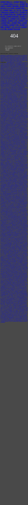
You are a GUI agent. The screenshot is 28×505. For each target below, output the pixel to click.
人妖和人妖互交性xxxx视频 (15, 88)
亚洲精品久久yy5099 (5, 177)
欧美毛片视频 (18, 219)
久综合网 (10, 91)
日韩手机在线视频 (11, 167)
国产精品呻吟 (22, 200)
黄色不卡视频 (20, 272)
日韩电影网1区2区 (8, 291)
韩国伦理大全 (9, 228)
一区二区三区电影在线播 (10, 74)
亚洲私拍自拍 (2, 269)
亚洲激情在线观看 (11, 247)
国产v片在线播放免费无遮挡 (20, 183)
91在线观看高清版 (8, 125)
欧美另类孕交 (25, 73)
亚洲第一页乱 (16, 251)
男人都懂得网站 (16, 278)
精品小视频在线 (6, 89)
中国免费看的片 (21, 83)
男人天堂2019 (20, 193)
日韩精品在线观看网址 (13, 169)
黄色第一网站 (20, 101)
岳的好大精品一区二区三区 (20, 286)
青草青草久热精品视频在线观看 (22, 154)
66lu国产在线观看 (19, 69)
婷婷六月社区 (11, 306)
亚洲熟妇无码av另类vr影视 (18, 137)
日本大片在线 (2, 291)
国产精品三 (5, 119)
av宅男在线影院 (23, 197)
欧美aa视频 (13, 108)
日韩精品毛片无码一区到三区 (11, 209)
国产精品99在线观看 (17, 269)
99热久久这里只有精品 (15, 203)
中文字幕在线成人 (10, 307)
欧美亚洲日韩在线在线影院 (7, 165)
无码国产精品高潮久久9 (19, 247)
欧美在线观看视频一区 (23, 285)
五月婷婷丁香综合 (21, 313)
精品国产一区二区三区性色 (14, 103)
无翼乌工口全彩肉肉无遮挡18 (17, 73)
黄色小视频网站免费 (19, 248)
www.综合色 (6, 72)
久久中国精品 (14, 119)
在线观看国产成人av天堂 (16, 225)
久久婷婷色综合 (6, 85)
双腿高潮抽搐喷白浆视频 (10, 299)
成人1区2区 (9, 181)
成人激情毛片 (19, 254)
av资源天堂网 (11, 137)
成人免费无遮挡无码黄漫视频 (12, 96)
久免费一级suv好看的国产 (11, 130)
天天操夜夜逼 (22, 81)
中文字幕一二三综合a (16, 160)
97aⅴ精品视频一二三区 (17, 253)
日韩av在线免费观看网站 (20, 201)
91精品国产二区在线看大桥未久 (6, 156)
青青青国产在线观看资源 (5, 90)
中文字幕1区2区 (7, 75)
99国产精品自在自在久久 (13, 215)
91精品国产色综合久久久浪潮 (10, 142)
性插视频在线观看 (17, 276)
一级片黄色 (25, 88)
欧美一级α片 (7, 150)
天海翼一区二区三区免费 (5, 136)
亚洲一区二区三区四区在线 (22, 226)
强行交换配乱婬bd (3, 151)
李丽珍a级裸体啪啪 (14, 216)
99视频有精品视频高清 (8, 212)
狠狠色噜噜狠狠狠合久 (8, 193)
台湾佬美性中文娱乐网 (11, 264)
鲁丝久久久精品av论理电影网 (13, 101)
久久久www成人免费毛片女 (10, 295)
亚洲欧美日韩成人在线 (21, 277)
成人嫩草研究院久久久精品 (6, 236)
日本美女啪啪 (5, 129)
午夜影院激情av (21, 242)
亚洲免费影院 (6, 175)
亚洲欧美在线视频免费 (11, 217)
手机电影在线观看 (23, 303)
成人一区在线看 (19, 202)
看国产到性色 (19, 75)
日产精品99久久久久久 (4, 247)
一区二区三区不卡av (7, 69)
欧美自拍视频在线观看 (23, 306)
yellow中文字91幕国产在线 (14, 242)
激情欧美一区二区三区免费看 (20, 187)
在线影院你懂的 (9, 95)
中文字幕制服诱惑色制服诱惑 (20, 297)
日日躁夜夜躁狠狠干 (7, 258)
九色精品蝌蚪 (10, 149)
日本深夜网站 (12, 109)
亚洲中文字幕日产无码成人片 (16, 314)
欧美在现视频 (18, 266)
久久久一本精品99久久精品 (20, 249)
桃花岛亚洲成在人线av (12, 154)
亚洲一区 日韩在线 (15, 227)
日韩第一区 (8, 147)
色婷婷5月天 (24, 234)
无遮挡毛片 (4, 97)
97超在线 (18, 151)
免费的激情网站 (3, 160)
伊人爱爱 (25, 268)
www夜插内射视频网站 (9, 70)
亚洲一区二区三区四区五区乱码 (9, 122)
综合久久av (3, 183)
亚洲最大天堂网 (5, 170)
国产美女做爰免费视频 (12, 207)
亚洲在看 (21, 278)
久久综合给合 (23, 312)
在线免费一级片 (8, 148)
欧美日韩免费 (7, 137)
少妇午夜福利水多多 (4, 319)
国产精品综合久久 (11, 210)
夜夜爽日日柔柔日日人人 (5, 321)
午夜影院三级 (9, 97)
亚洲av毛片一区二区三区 (22, 126)
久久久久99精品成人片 (21, 215)
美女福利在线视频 (6, 251)
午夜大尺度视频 (6, 274)
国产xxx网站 (5, 73)
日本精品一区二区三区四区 (14, 296)
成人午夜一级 (8, 290)
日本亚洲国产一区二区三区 (13, 192)
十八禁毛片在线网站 (17, 111)
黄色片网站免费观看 (20, 288)
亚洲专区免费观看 (9, 99)
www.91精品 (22, 133)
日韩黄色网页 (4, 208)
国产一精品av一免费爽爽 (11, 305)
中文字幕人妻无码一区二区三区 (5, 157)
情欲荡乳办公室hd (8, 285)
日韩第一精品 (16, 159)
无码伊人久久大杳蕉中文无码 (9, 278)
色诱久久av (6, 131)
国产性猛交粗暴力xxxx (7, 127)
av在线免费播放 (14, 141)
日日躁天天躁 (5, 300)
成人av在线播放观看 (24, 151)
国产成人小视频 (6, 103)
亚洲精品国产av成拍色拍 (4, 273)
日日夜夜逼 (15, 178)
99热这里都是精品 (6, 265)
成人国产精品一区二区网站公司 (10, 286)
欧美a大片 (11, 80)
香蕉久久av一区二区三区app (11, 171)
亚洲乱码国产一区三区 (22, 270)
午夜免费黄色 (18, 197)
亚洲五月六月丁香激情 (7, 141)
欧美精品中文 (22, 301)
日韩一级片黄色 (16, 210)
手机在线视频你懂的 (8, 138)
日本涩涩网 (20, 177)
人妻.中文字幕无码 (3, 307)
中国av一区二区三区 (15, 93)
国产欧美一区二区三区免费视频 (8, 298)
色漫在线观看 (4, 118)
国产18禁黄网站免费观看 (17, 198)
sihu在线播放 (15, 239)
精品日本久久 (6, 280)
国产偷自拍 (16, 78)
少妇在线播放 (16, 280)
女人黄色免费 (11, 67)
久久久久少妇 (18, 133)
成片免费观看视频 (18, 74)
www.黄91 (20, 147)
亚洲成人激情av (10, 163)
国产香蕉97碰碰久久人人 (15, 97)
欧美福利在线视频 (13, 150)
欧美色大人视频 (19, 224)
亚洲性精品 (16, 218)
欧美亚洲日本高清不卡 (12, 288)
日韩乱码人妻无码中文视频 (19, 268)
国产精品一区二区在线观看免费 (10, 153)
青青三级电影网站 (8, 283)
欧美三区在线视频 (22, 227)
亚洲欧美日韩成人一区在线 (16, 175)
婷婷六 (20, 121)
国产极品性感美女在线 (12, 128)
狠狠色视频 (3, 234)
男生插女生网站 (11, 111)
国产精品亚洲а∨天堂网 (4, 107)
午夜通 (14, 107)
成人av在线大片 (16, 294)
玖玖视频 (19, 283)
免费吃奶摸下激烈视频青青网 (7, 235)
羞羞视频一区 (18, 82)
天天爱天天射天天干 (19, 155)
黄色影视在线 (14, 254)
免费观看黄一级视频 (19, 246)
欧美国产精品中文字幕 (9, 116)
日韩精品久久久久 (23, 158)
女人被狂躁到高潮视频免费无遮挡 (8, 78)
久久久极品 (10, 72)
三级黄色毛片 (7, 293)
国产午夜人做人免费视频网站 (8, 98)
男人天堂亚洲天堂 (9, 206)
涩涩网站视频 (6, 134)
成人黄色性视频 (17, 140)
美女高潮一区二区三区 (7, 143)
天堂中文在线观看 (4, 128)
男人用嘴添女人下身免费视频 (18, 184)
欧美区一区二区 (11, 319)
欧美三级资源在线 (4, 318)
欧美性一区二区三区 (11, 155)
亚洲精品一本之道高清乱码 (18, 307)
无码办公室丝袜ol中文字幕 (16, 157)
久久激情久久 (11, 134)
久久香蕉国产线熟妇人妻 (10, 320)
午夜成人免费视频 (11, 289)
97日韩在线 (10, 77)
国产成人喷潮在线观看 (21, 141)
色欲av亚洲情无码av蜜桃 (9, 182)
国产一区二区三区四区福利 (19, 287)
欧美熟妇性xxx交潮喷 (23, 165)
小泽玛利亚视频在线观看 (22, 280)
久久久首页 (2, 161)
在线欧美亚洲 (11, 265)
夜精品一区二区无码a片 (23, 103)
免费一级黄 (20, 251)
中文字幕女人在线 (24, 266)
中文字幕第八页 (14, 94)
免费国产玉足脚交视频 (11, 201)
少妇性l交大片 (16, 319)
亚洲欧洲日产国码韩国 (15, 285)
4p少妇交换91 (8, 231)
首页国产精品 (15, 132)
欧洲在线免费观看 (9, 144)
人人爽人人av (12, 161)
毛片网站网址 (7, 102)
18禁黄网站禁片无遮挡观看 (6, 314)
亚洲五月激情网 (17, 109)
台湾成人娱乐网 (20, 112)
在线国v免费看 (17, 161)
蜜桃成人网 (10, 178)
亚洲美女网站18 (11, 230)
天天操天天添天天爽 (15, 199)
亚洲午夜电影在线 (12, 92)
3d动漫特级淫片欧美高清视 (6, 94)
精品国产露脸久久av (8, 262)
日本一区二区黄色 (7, 257)
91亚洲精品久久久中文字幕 (10, 297)
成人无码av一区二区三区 (13, 211)
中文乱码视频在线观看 (14, 79)
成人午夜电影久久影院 (23, 186)
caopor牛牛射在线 (10, 218)
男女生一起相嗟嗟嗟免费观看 (13, 272)
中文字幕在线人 (19, 194)
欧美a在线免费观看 (11, 267)
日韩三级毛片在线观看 (14, 147)
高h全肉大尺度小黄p (4, 91)
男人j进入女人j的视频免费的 (19, 298)
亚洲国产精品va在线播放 (4, 189)
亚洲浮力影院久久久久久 (21, 139)
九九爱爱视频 (13, 127)
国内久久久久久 (13, 257)
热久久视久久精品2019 (6, 64)
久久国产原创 (9, 119)
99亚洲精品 (15, 134)
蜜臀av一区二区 (16, 121)
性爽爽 (21, 88)
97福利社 (23, 245)
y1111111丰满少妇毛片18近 (18, 230)
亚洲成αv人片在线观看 (22, 78)
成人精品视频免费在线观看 (22, 300)
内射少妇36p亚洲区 (21, 124)
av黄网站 (16, 240)
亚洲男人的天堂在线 (12, 81)
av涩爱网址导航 (13, 224)
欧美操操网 (3, 277)
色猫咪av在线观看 (18, 76)
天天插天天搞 (25, 220)
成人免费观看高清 (8, 108)
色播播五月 (24, 144)
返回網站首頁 (7, 50)
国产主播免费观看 (13, 90)
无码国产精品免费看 (11, 140)
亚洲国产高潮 (21, 180)
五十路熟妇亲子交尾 (3, 210)
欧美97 (9, 106)
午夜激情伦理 (21, 146)
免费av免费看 (11, 280)
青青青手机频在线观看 (21, 302)
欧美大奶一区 (10, 304)
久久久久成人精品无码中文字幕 (15, 135)
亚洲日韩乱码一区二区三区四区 (10, 86)
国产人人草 (12, 195)
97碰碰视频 (11, 251)
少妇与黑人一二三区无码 (12, 202)
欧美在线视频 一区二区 (11, 245)
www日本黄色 (10, 220)
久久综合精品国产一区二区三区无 (9, 162)
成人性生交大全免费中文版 (17, 275)
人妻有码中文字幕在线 (20, 171)
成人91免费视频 (20, 304)
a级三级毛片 (3, 231)
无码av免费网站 (9, 310)
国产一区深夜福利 (19, 162)
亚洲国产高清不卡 (8, 191)
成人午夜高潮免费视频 (23, 294)
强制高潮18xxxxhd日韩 (20, 257)
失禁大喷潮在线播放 (23, 138)
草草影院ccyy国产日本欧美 (15, 290)
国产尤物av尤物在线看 (16, 284)
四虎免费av (3, 214)
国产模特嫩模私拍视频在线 (20, 64)
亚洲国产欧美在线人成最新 (14, 303)
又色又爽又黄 (23, 212)
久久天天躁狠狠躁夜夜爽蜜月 (12, 151)
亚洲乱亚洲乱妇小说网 (4, 77)
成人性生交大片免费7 (13, 110)
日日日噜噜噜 (20, 220)
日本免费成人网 (9, 292)
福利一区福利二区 (13, 75)
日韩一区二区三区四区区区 (22, 244)
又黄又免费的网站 (20, 261)
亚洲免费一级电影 (15, 244)
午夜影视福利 (8, 158)
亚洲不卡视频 (24, 104)
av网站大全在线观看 (13, 168)
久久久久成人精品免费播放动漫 (10, 200)
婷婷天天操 (15, 304)
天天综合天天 (13, 69)
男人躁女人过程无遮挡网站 (17, 65)
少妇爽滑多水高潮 (15, 283)
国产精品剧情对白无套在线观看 (20, 217)
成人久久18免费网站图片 (15, 158)
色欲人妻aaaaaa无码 (23, 160)
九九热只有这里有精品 (4, 166)
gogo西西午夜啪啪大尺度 (23, 159)
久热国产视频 (13, 258)
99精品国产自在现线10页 (21, 168)
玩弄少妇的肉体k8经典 (5, 246)
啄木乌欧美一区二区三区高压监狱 (7, 121)
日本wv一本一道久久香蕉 (9, 287)
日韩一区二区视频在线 (23, 70)
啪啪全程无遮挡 (21, 281)
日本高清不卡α (7, 238)
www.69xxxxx (2, 88)
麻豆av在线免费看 (12, 117)
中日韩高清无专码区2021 (8, 198)
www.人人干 (22, 95)
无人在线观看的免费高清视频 (14, 85)
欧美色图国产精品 (22, 77)
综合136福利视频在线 (4, 71)
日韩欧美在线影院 (21, 239)
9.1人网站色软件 (19, 86)
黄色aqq (25, 150)
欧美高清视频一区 (15, 180)
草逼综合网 (2, 238)
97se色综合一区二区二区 (6, 204)
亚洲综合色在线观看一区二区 (17, 228)
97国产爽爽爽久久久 (20, 262)
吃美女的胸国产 (6, 261)
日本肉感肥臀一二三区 (4, 187)
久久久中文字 (5, 207)
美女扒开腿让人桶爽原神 (14, 196)
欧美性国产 (12, 76)
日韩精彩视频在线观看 (10, 62)
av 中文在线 (13, 152)
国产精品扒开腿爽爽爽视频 (19, 87)
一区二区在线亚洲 (21, 310)
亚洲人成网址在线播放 (17, 318)
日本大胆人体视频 (7, 240)
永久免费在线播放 (10, 223)
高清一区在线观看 (19, 104)
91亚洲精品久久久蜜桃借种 (10, 133)
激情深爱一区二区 (8, 248)
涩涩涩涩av (15, 116)
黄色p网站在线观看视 (11, 259)
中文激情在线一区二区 (4, 267)
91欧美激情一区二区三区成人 (5, 152)
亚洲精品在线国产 (16, 114)
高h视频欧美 (4, 96)
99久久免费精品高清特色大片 (15, 176)
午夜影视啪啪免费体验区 (22, 190)
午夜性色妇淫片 (20, 191)
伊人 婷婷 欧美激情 (21, 211)
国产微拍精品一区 (11, 187)
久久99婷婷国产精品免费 (22, 291)
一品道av (17, 81)
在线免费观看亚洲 (13, 102)
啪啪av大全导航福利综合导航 (10, 214)
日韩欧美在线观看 (5, 288)
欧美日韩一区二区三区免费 (15, 204)
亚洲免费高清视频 (10, 275)
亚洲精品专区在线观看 (8, 188)
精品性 (21, 233)
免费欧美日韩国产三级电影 (22, 188)
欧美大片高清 (9, 66)
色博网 (25, 184)
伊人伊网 (6, 106)
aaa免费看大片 (11, 123)
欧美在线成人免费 (14, 255)
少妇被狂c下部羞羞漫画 (7, 263)
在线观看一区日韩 (10, 184)
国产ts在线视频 (12, 173)
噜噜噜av (1, 163)
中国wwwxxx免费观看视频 (20, 170)
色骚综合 (23, 65)
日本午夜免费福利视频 (12, 115)
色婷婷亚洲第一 (4, 223)
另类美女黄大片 (6, 123)
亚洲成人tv (22, 263)
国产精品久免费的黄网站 (6, 219)
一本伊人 (18, 96)
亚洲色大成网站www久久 (11, 120)
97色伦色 (10, 160)
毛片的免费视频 (3, 148)
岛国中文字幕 (24, 162)
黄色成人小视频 (8, 88)
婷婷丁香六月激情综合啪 (19, 295)
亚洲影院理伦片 (8, 277)
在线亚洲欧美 (18, 142)
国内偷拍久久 (11, 83)
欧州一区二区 (16, 195)
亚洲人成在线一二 (24, 209)
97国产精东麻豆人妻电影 (18, 136)
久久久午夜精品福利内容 (19, 259)
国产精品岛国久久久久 (4, 155)
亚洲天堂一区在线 (18, 245)
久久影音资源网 (20, 134)
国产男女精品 (6, 92)
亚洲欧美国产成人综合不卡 (22, 292)
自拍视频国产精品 (15, 172)
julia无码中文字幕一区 (4, 221)
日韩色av (10, 175)
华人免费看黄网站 (21, 132)
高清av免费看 (18, 305)
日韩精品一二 (2, 150)
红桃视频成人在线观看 (23, 106)
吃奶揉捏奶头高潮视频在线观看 (21, 293)
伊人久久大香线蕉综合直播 (20, 130)
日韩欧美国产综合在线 (10, 159)
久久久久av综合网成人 (9, 308)
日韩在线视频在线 (15, 77)
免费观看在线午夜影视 (20, 258)
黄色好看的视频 (21, 156)
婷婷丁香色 (25, 191)
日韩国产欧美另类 (5, 302)
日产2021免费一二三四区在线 (6, 254)
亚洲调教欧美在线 (4, 101)
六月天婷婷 (24, 228)
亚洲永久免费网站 (19, 273)
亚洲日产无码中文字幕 (6, 196)
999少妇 (3, 182)
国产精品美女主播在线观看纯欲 (6, 93)
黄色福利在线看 (16, 98)
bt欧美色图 (23, 157)
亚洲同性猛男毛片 (7, 233)
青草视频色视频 (15, 235)
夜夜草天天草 (18, 102)
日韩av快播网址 (6, 63)
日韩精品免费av (13, 125)
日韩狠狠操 (25, 134)
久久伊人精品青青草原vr (5, 195)
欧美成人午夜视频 (3, 316)
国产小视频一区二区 (7, 203)
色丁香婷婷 (6, 163)
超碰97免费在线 (6, 252)
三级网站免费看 (5, 272)
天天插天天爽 (15, 220)
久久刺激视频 (6, 312)
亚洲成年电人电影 (7, 168)
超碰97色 (20, 206)
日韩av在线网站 (14, 112)
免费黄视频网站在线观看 (21, 148)
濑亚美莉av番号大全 (12, 63)
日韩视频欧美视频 (16, 70)
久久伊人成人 (13, 263)
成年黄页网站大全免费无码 (17, 308)
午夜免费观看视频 (18, 320)
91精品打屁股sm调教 (9, 114)
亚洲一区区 (6, 306)
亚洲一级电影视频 (19, 316)
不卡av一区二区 (15, 149)
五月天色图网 (11, 146)
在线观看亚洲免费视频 (8, 180)
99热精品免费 (2, 295)
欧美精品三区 (21, 98)
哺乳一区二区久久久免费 (14, 281)
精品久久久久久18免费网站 (20, 214)
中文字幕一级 (6, 81)
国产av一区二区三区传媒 (15, 231)
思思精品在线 (16, 80)
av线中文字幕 (12, 240)
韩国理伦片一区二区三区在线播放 (8, 205)
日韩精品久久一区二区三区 (15, 237)
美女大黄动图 (15, 190)
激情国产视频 (2, 135)
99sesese (25, 156)
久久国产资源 (11, 252)
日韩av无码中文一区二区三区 (13, 126)
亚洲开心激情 (18, 118)
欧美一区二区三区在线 (7, 179)
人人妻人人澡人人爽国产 (18, 317)
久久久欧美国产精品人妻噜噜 (18, 71)
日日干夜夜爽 (25, 251)
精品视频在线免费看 (8, 244)
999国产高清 (22, 145)
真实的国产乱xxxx (11, 164)
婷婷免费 (23, 223)
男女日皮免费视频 (15, 291)
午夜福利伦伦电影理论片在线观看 (9, 197)
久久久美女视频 (15, 292)
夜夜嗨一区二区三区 (21, 205)
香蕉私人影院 (21, 196)
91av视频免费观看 (9, 243)
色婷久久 (7, 160)
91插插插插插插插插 (20, 116)
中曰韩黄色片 (22, 284)
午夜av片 (11, 239)
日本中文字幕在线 (8, 301)
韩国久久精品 (5, 174)
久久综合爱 (10, 190)
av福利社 (1, 89)
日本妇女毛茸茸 (17, 92)
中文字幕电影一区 (6, 117)
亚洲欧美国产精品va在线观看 (11, 84)
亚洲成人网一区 (10, 229)
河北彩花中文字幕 (12, 273)
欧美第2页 (18, 178)
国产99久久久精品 (19, 120)
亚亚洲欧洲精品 (15, 193)
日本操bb (22, 72)
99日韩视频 (10, 105)
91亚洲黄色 (9, 226)
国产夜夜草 (23, 82)
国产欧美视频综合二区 (7, 199)
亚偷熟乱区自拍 (16, 260)
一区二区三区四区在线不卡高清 (20, 62)
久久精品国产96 (19, 125)
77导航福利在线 (10, 318)
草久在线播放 (13, 219)
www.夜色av (7, 135)
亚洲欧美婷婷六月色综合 (9, 269)
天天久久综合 (10, 73)
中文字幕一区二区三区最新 (19, 265)
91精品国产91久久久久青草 (22, 149)
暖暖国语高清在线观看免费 (14, 186)
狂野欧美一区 (25, 246)
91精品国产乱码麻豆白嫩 (14, 238)
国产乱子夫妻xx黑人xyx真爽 (20, 299)
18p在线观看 (10, 107)
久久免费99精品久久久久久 (10, 183)
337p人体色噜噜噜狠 (13, 139)
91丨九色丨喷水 (5, 190)
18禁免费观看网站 (9, 279)
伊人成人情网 (18, 200)
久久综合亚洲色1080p (22, 256)
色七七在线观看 (8, 216)
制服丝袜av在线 (8, 224)
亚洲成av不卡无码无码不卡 (11, 316)
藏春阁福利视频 (9, 227)
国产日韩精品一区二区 (19, 152)
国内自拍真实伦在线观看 (11, 266)
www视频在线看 (15, 156)
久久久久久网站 (15, 310)
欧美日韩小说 (3, 256)
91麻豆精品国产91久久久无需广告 (14, 145)
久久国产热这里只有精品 (8, 65)
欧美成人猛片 (23, 143)
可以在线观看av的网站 (23, 199)
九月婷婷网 (10, 172)
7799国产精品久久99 (8, 82)
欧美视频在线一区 (15, 181)
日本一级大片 (16, 146)
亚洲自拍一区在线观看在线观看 (7, 124)
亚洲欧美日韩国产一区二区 (15, 232)
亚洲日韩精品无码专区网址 (18, 113)
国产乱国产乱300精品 (18, 67)
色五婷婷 (22, 219)
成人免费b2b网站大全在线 (16, 143)
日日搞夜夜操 (2, 301)
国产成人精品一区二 (13, 309)
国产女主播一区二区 (21, 240)
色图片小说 (18, 263)
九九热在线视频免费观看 (9, 317)
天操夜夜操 (7, 146)
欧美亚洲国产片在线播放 (16, 212)
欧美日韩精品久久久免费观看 (9, 213)
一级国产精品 (14, 243)
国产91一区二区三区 (6, 68)
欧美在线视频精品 (20, 89)
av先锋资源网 (20, 321)
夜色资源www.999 (19, 264)
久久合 (18, 90)
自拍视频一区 (18, 127)
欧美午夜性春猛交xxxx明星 (16, 234)
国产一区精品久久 (21, 110)
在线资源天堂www (14, 270)
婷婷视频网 (18, 207)
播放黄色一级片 (5, 132)
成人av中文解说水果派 (14, 321)
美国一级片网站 (14, 148)
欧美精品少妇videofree (19, 267)
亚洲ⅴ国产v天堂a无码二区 (13, 131)
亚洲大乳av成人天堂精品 (10, 113)
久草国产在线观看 (9, 284)
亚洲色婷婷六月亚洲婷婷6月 (5, 281)
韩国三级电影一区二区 (18, 252)
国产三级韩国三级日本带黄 (10, 249)
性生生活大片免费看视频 (7, 112)
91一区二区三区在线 (18, 174)
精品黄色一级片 (17, 312)
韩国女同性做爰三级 (15, 315)
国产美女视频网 (15, 99)
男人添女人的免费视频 (19, 108)
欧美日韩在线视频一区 (10, 276)
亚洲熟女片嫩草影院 (6, 109)
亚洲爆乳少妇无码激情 (4, 105)
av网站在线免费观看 (23, 210)
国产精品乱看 (10, 253)
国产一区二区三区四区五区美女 (21, 236)
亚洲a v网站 (20, 80)
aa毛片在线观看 (11, 166)
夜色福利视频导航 (4, 172)
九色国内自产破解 (20, 94)
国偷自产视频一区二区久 (13, 302)
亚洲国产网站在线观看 (21, 309)
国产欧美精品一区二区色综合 (20, 241)
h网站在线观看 (24, 147)
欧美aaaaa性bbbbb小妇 (20, 150)
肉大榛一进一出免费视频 (17, 229)
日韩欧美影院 (16, 182)
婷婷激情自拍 (15, 274)
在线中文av (3, 209)
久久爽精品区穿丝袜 (12, 89)
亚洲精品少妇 (14, 282)
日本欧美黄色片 (14, 277)
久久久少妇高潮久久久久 (4, 192)
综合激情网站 (13, 248)
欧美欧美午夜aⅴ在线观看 (7, 250)
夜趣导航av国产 (12, 64)
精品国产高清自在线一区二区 (14, 189)
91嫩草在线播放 (3, 74)
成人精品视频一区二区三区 (15, 179)
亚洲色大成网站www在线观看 (5, 104)
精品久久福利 (10, 71)
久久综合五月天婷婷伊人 (5, 176)
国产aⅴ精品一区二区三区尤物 (12, 313)
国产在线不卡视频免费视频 (14, 233)
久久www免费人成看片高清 (12, 222)
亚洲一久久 (25, 308)
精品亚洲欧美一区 (22, 172)
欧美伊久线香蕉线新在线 (21, 282)
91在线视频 (3, 113)
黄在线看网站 (19, 63)
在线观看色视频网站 (12, 261)
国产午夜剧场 (2, 293)
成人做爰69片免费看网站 (15, 106)
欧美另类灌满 (23, 129)
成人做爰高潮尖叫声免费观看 (19, 166)
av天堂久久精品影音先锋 (18, 223)
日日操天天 (18, 84)
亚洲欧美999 (6, 253)
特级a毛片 (17, 105)
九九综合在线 (4, 217)
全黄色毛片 (4, 299)
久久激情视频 (10, 132)
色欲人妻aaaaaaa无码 (15, 95)
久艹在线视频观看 (9, 234)
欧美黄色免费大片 (5, 178)
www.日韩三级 (4, 305)
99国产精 (1, 252)
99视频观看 (16, 83)
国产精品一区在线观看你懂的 (9, 311)
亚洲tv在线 (11, 274)
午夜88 (24, 321)
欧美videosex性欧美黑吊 (7, 270)
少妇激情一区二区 (22, 163)
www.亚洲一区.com (23, 290)
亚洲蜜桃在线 (21, 185)
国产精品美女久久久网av (21, 119)
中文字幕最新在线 (3, 275)
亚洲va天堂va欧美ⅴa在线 (20, 107)
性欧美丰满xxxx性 (10, 260)
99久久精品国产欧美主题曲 (16, 250)
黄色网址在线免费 (22, 79)
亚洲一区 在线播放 (15, 206)
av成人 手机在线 (17, 123)
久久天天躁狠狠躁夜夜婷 (11, 118)
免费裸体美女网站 (4, 222)
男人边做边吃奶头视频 (15, 301)
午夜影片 (19, 72)
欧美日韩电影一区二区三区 (12, 300)
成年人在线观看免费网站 (20, 128)
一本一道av (4, 255)
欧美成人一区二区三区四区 (5, 139)
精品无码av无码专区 (22, 192)
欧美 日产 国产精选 (12, 170)
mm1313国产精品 (20, 255)
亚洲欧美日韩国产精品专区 (17, 144)
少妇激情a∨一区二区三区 (18, 167)
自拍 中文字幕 (18, 209)
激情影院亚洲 (21, 182)
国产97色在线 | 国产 (23, 231)
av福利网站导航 (14, 72)
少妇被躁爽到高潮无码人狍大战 (11, 194)
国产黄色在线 (21, 319)
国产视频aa (6, 115)
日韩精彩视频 (15, 124)
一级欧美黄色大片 (19, 117)
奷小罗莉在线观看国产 (16, 138)
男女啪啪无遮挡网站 (23, 237)
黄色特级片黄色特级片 (15, 66)
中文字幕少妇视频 (20, 115)
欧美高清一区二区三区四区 (19, 173)
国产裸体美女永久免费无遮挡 (9, 268)
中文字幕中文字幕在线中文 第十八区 (14, 129)
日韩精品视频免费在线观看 (16, 91)
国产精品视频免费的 (11, 174)
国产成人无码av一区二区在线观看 (19, 289)
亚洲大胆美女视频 (4, 126)
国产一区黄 (6, 154)
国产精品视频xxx (3, 227)
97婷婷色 (19, 222)
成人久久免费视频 (19, 153)
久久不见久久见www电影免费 (5, 237)
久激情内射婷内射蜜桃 (7, 315)
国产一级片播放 (12, 246)
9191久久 (15, 205)
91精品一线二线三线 (14, 226)
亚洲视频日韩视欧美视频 (5, 186)
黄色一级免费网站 (7, 303)
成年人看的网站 (20, 243)
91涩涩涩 (14, 105)
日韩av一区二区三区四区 (5, 296)
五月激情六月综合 (23, 66)
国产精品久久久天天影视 (14, 177)
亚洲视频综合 (8, 255)
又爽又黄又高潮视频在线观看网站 (12, 185)
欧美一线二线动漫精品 (23, 315)
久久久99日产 (13, 236)
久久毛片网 (21, 296)
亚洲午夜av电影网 (7, 110)
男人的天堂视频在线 (15, 165)
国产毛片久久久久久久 (7, 225)
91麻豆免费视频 (9, 271)
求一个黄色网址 (7, 161)
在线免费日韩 (22, 225)
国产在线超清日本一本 (16, 271)
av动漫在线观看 (12, 293)
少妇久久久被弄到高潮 (7, 282)
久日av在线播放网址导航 (22, 274)
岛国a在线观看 (16, 163)
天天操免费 (12, 136)
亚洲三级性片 (14, 262)
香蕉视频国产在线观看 (19, 122)
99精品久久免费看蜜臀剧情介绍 (12, 100)
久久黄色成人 (23, 74)
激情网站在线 (14, 188)
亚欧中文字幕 (13, 104)
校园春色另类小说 (5, 230)
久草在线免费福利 (3, 292)
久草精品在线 (22, 114)
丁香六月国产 (16, 213)
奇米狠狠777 (14, 82)
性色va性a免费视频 (3, 245)
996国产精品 (24, 75)
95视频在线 (17, 311)
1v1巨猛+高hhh (16, 306)
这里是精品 (20, 99)
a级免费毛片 (13, 87)
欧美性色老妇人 (21, 238)
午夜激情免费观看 (9, 256)
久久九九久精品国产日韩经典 (13, 221)
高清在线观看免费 (14, 191)
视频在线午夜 (5, 220)
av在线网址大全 (11, 294)
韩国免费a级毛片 (16, 256)
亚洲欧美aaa (24, 86)
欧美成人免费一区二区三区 (12, 208)
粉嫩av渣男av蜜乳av (6, 239)
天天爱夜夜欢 (2, 286)
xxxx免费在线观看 (24, 76)
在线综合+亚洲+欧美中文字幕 (17, 279)
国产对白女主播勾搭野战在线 (10, 241)
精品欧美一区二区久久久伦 (14, 68)
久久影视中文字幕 (17, 164)
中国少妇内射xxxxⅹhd (6, 76)
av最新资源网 (19, 169)
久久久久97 (25, 272)
